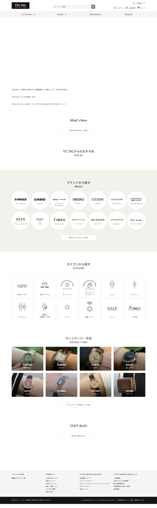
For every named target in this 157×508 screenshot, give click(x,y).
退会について (84, 489)
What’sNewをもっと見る (79, 130)
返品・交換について (52, 486)
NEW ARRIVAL (95, 14)
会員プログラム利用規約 (121, 481)
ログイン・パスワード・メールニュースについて (94, 483)
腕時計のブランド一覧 (18, 478)
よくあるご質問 (50, 489)
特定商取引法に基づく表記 (122, 486)
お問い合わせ (50, 492)
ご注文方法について (52, 478)
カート (143, 8)
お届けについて (50, 481)
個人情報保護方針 (119, 483)
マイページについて (86, 481)
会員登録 (132, 8)
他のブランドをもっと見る (78, 237)
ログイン (120, 8)
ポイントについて (85, 486)
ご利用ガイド (140, 3)
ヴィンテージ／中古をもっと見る (78, 405)
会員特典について (85, 478)
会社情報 (116, 489)
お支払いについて (51, 483)
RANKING (129, 14)
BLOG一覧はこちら (78, 436)
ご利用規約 (117, 478)
